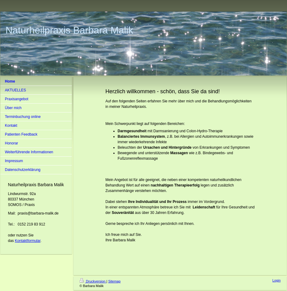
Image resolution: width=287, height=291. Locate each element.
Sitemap (114, 281)
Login (276, 280)
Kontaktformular (28, 241)
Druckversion (93, 281)
